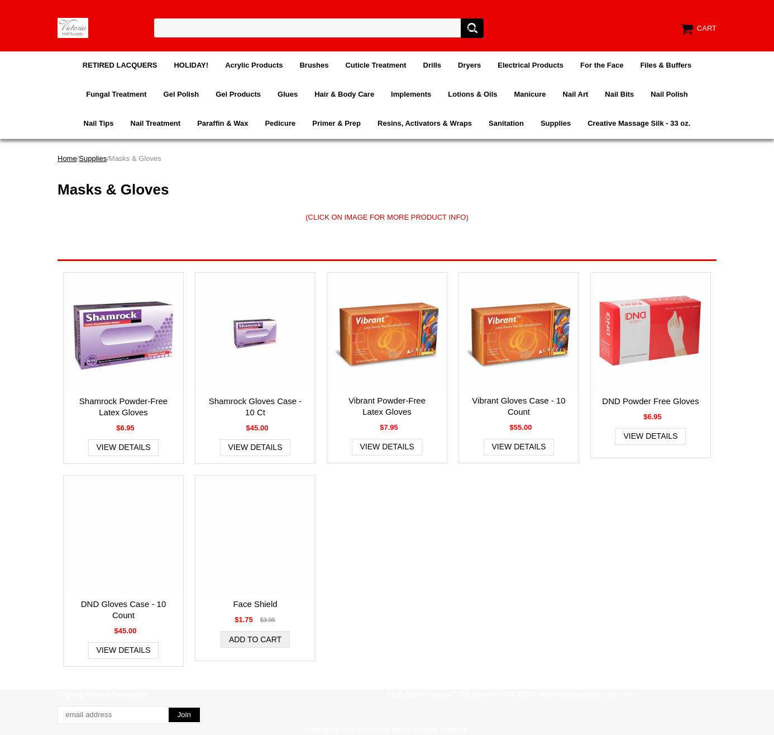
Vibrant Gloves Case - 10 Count (518, 406)
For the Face (601, 65)
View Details (124, 447)
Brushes (313, 65)
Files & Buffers (665, 65)
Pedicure (280, 123)
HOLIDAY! (191, 65)
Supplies (556, 123)
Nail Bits (619, 94)
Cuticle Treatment (375, 65)
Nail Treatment (156, 123)
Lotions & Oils (472, 94)
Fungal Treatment (116, 94)
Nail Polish (669, 94)
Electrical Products (530, 65)
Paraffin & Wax (222, 123)
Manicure (530, 94)
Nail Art (576, 94)
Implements (411, 94)
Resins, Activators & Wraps (425, 123)
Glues (288, 94)
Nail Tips (99, 123)
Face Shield (255, 604)
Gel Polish (181, 94)
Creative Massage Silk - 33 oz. (638, 123)
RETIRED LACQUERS (120, 65)
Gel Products (238, 94)
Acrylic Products (254, 65)
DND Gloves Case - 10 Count (123, 609)
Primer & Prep (336, 123)
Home (67, 158)
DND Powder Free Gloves (650, 401)
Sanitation (506, 123)
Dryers (469, 65)
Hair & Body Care (344, 94)
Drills (432, 65)
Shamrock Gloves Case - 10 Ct (255, 406)
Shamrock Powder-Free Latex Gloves (123, 406)
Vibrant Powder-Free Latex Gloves (387, 406)
